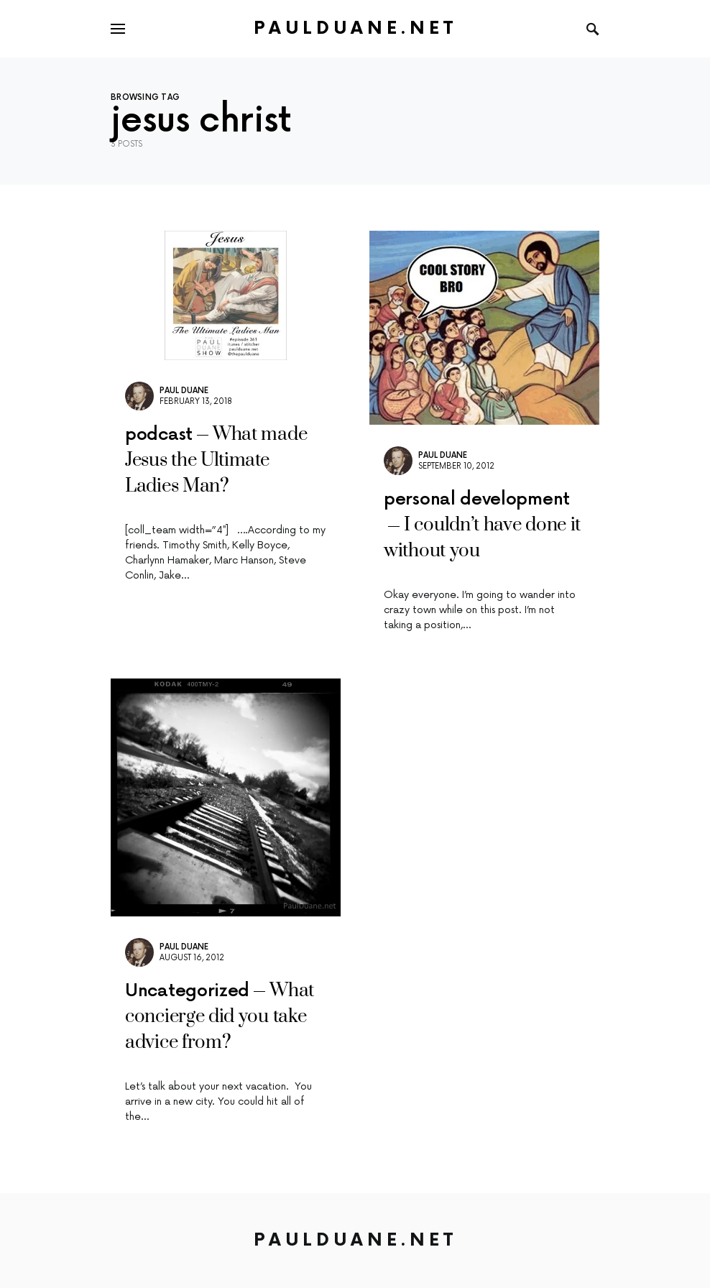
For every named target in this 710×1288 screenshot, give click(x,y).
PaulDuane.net (355, 28)
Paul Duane (184, 390)
